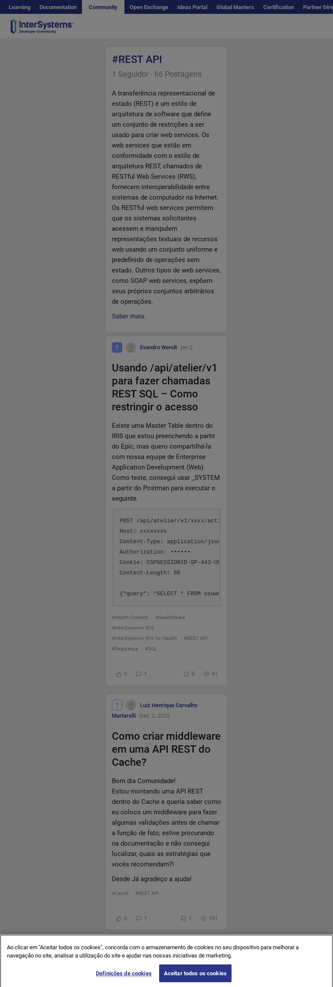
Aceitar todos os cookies (195, 977)
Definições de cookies (124, 977)
